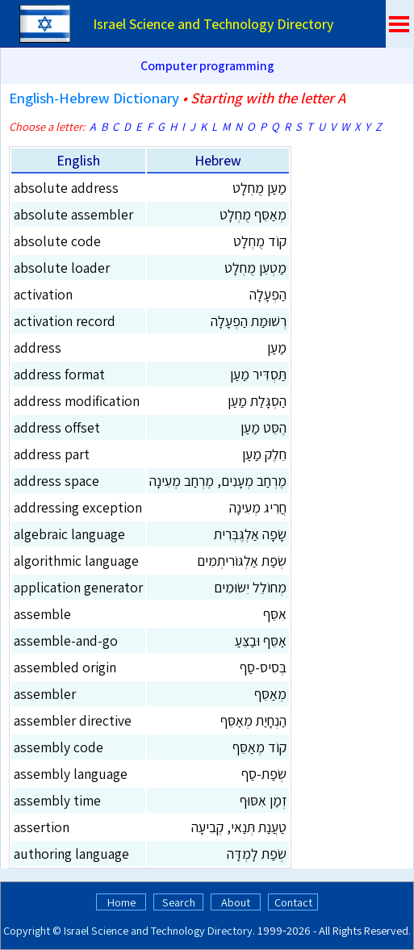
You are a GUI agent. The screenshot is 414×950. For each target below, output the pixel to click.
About (235, 902)
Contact (293, 902)
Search (178, 902)
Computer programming (207, 65)
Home (121, 902)
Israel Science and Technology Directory (158, 930)
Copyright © (32, 930)
